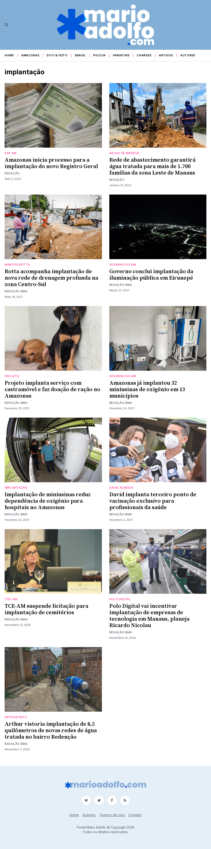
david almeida (121, 487)
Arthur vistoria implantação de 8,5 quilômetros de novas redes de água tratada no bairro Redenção (51, 730)
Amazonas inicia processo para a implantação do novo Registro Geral (51, 163)
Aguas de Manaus (124, 153)
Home (9, 55)
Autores (187, 55)
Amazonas (30, 55)
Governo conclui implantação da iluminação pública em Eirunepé (151, 274)
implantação (16, 487)
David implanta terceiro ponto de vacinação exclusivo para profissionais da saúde (152, 501)
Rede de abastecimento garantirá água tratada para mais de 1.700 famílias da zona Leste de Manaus (152, 166)
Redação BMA (16, 291)
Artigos (166, 55)
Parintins (121, 55)
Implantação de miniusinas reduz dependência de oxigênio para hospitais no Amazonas (48, 501)
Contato (135, 815)
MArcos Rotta (17, 264)
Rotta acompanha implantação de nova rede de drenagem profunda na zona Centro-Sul (51, 278)
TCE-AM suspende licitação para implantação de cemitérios (46, 609)
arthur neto (16, 717)
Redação (12, 173)
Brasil (80, 55)
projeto (12, 376)
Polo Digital (120, 599)
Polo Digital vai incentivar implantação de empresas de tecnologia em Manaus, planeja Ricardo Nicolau (149, 616)
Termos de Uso (112, 815)
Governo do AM (122, 264)
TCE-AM (11, 599)
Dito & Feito (57, 55)
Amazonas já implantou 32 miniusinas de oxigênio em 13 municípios (147, 389)
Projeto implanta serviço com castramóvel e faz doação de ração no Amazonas (52, 389)
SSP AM (10, 153)
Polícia (99, 55)
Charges (144, 55)
